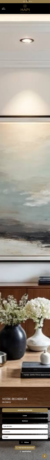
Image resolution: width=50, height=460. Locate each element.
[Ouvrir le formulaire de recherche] (25, 446)
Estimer (25, 424)
